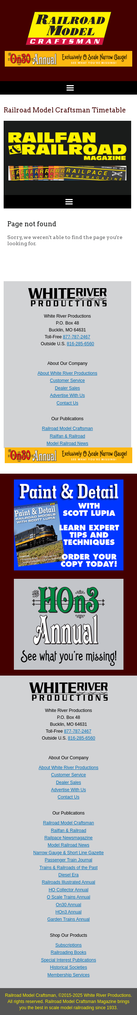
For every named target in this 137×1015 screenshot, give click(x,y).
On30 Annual (68, 904)
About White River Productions (68, 767)
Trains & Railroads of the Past (68, 867)
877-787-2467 (77, 731)
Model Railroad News (68, 845)
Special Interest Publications (68, 960)
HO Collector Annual (68, 889)
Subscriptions (68, 945)
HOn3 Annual (68, 912)
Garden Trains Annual (68, 919)
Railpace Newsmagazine (68, 837)
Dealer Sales (68, 782)
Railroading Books (68, 952)
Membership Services (68, 975)
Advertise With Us (68, 789)
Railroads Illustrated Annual (68, 882)
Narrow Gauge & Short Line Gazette (68, 852)
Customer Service (68, 774)
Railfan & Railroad (68, 830)
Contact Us (68, 797)
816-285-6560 (81, 738)
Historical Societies (68, 967)
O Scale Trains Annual (68, 897)
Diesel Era (68, 874)
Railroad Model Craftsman (68, 822)
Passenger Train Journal (68, 860)
